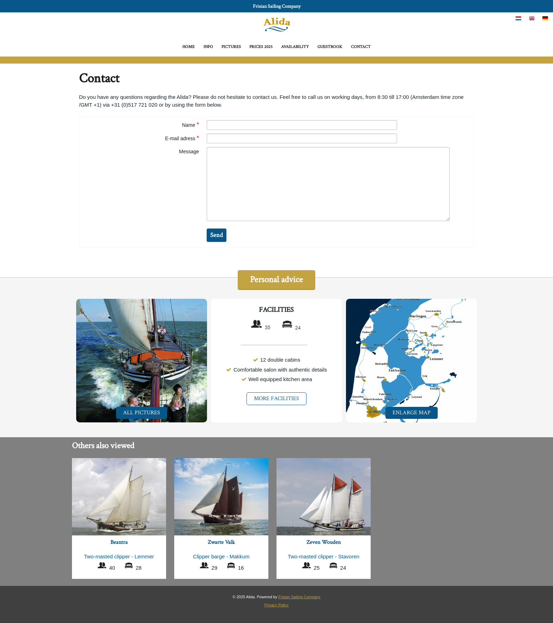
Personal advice (276, 279)
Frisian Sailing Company (276, 6)
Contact (361, 46)
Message (189, 151)
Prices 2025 (261, 46)
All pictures (141, 412)
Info (208, 46)
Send (216, 235)
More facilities (276, 398)
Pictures (231, 46)
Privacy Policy (276, 605)
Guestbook (329, 46)
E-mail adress (182, 138)
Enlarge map (412, 412)
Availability (295, 46)
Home (188, 46)
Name (190, 124)
